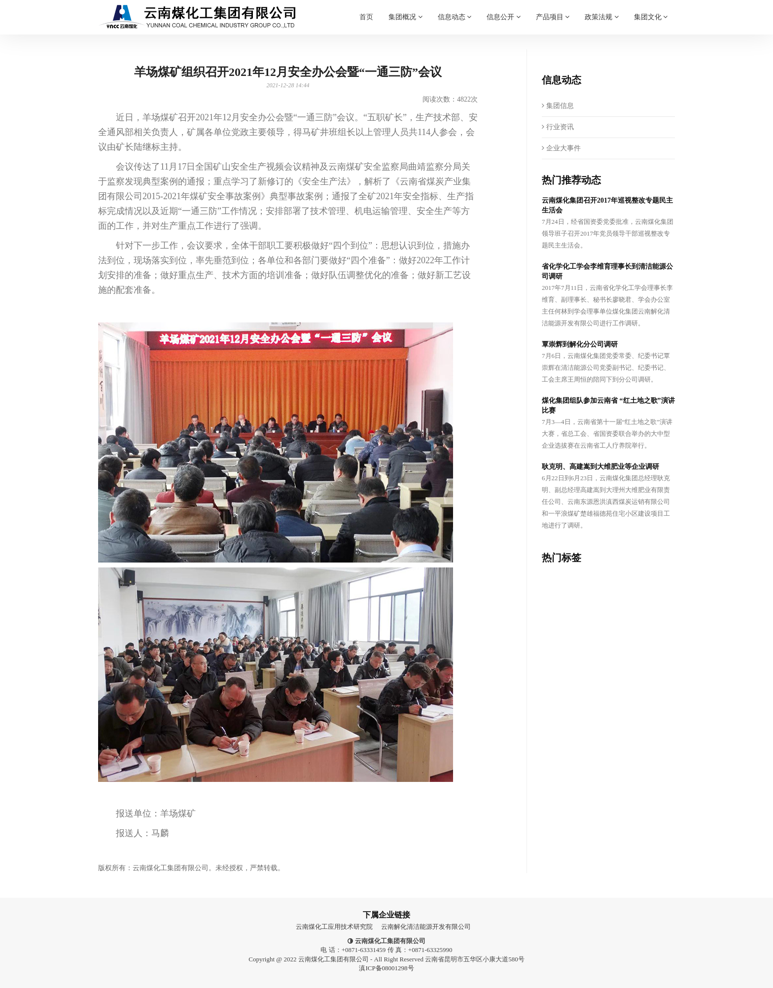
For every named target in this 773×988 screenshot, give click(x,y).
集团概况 (405, 10)
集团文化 (651, 10)
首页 (366, 15)
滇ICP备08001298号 (386, 968)
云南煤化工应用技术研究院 (334, 926)
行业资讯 (558, 127)
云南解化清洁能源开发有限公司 (426, 926)
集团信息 (558, 105)
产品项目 (552, 10)
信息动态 (454, 10)
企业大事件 (561, 148)
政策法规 (601, 10)
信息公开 (503, 10)
